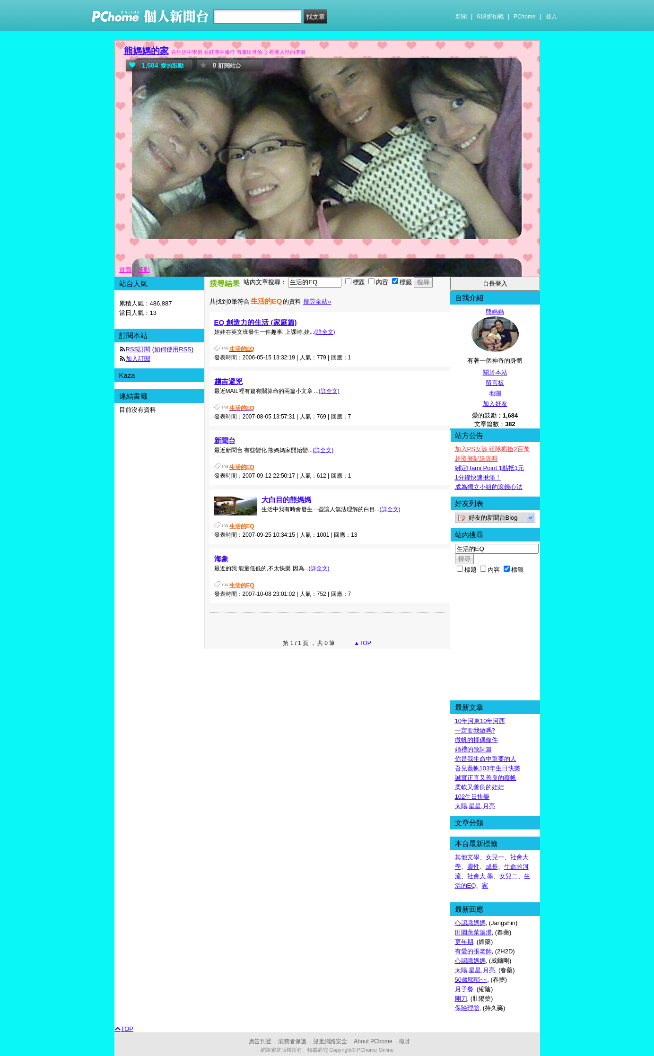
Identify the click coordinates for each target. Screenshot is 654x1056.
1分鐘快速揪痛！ (478, 477)
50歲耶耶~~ (471, 979)
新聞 (461, 16)
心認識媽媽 (470, 922)
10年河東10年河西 (480, 720)
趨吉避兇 (228, 381)
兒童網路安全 (330, 1041)
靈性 (473, 866)
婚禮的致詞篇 (473, 749)
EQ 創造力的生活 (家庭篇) (255, 322)
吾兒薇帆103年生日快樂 (488, 768)
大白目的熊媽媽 (286, 500)
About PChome (373, 1041)
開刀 (461, 998)
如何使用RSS (173, 349)
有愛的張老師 (473, 951)
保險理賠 (467, 1008)
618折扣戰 (490, 16)
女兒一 (495, 857)
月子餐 (464, 989)
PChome (525, 16)
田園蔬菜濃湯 (473, 932)
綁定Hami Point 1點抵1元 (489, 467)
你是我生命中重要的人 (485, 758)
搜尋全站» (317, 301)
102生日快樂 (472, 796)
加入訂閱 (138, 358)
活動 (144, 269)
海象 (221, 559)
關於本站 (495, 372)
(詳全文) (324, 332)
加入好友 (495, 403)
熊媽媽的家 (146, 51)
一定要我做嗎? (475, 730)
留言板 (495, 382)
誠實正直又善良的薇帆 (485, 777)
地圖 (495, 393)
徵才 (404, 1041)
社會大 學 (480, 876)
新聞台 (224, 440)
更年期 (464, 941)
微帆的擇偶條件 (476, 739)
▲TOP (361, 643)
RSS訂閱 (138, 349)
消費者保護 (292, 1041)
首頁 (125, 269)
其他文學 (467, 857)
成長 (492, 866)
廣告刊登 (260, 1041)
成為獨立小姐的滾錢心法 (489, 486)
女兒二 (508, 876)
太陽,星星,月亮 (475, 806)
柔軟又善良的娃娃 (479, 787)
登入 (551, 16)
